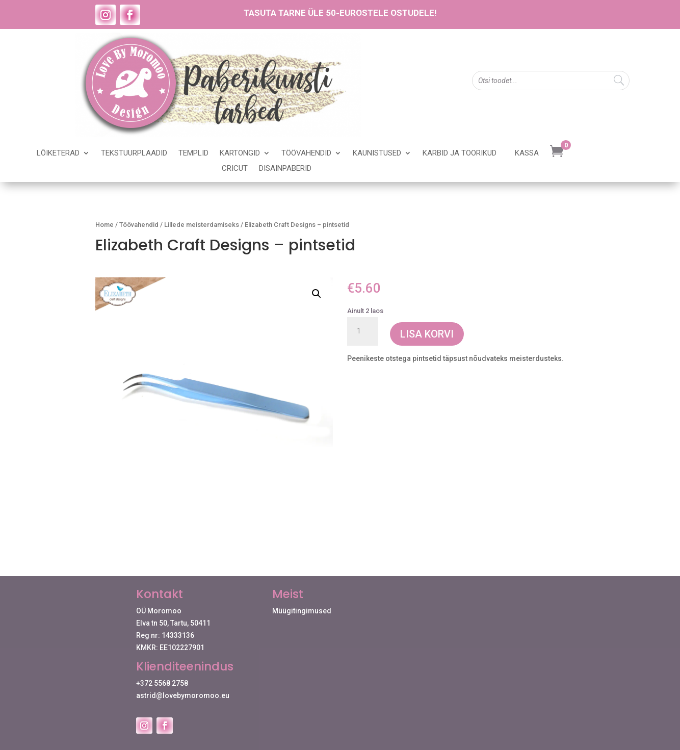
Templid (193, 153)
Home (104, 224)
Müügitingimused (301, 611)
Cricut (235, 169)
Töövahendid (306, 153)
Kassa (527, 153)
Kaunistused (377, 153)
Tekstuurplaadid (134, 153)
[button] (316, 294)
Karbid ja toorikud (459, 153)
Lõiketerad (58, 153)
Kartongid (240, 153)
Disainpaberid (285, 169)
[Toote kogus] (362, 331)
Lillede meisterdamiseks (201, 224)
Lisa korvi (427, 334)
